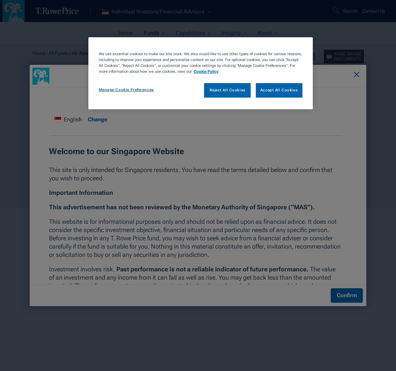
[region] (200, 73)
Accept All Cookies (279, 90)
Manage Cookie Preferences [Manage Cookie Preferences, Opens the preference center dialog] (126, 89)
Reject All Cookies (227, 90)
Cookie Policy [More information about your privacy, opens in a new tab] (206, 71)
